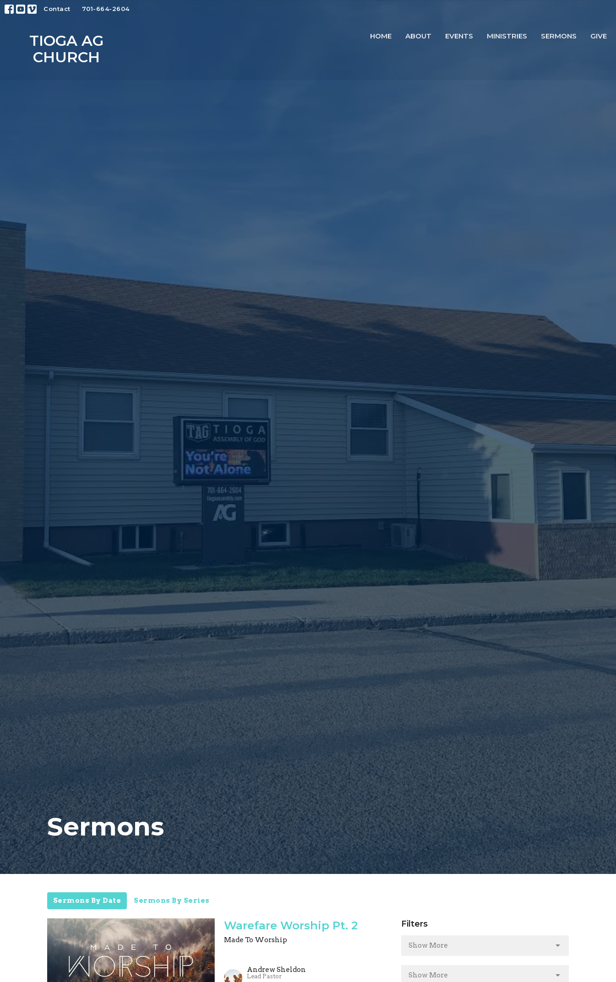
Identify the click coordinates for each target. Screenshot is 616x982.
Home (381, 36)
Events (459, 36)
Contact (57, 8)
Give (598, 36)
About (418, 36)
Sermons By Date (87, 900)
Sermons (559, 36)
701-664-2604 (106, 8)
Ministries (507, 36)
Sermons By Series (172, 900)
